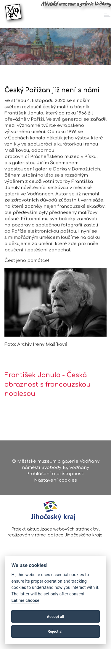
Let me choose (25, 600)
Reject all (55, 631)
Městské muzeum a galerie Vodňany (76, 3)
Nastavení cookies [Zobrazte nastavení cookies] (55, 481)
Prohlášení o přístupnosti (55, 474)
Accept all (55, 616)
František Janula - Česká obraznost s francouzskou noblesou (47, 392)
